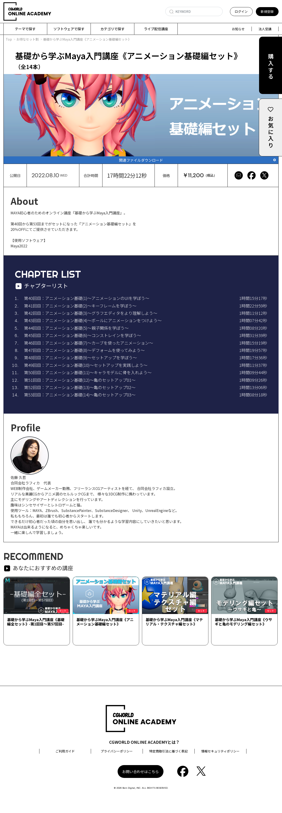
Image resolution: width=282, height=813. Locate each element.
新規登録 (267, 11)
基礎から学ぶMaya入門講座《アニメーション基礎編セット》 (105, 622)
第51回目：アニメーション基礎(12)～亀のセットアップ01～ (79, 380)
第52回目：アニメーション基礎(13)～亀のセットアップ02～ (79, 387)
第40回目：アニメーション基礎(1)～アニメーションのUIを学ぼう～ (86, 298)
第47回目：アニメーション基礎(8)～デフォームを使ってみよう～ (84, 350)
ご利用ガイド (65, 751)
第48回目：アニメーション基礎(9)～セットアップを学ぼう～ (80, 358)
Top (9, 39)
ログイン (241, 11)
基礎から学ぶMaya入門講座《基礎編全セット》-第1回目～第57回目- (35, 622)
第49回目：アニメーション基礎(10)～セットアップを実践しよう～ (85, 365)
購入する (271, 67)
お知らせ (238, 29)
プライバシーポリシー (117, 751)
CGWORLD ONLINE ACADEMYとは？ (144, 742)
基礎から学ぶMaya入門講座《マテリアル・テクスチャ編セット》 (174, 622)
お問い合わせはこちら (140, 771)
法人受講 (265, 29)
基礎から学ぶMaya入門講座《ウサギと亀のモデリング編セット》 (243, 622)
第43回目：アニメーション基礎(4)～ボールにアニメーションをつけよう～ (93, 321)
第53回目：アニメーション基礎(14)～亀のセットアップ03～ (79, 395)
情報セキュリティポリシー (220, 751)
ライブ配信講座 (156, 28)
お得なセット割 (27, 39)
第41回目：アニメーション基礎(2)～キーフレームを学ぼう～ (80, 306)
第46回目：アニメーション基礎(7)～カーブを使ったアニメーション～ (88, 343)
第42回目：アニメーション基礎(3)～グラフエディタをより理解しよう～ (90, 313)
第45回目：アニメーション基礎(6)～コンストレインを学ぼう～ (82, 335)
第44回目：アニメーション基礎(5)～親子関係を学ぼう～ (76, 328)
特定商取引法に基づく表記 (168, 751)
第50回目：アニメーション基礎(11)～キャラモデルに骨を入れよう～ (88, 373)
